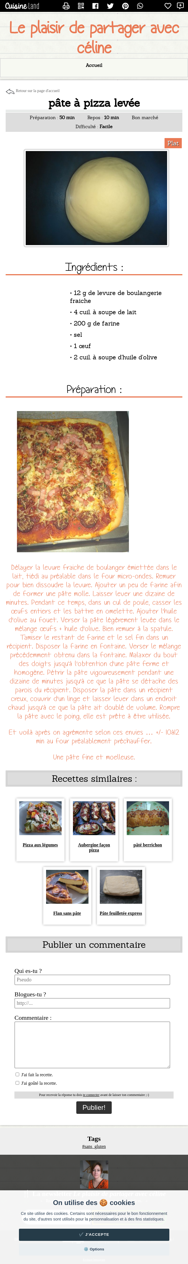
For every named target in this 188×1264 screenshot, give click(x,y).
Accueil (94, 65)
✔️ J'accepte (94, 1234)
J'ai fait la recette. (34, 1074)
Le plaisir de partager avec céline (94, 38)
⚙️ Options (94, 1249)
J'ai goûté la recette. (36, 1083)
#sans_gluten (94, 1146)
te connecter (91, 1095)
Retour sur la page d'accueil (38, 91)
